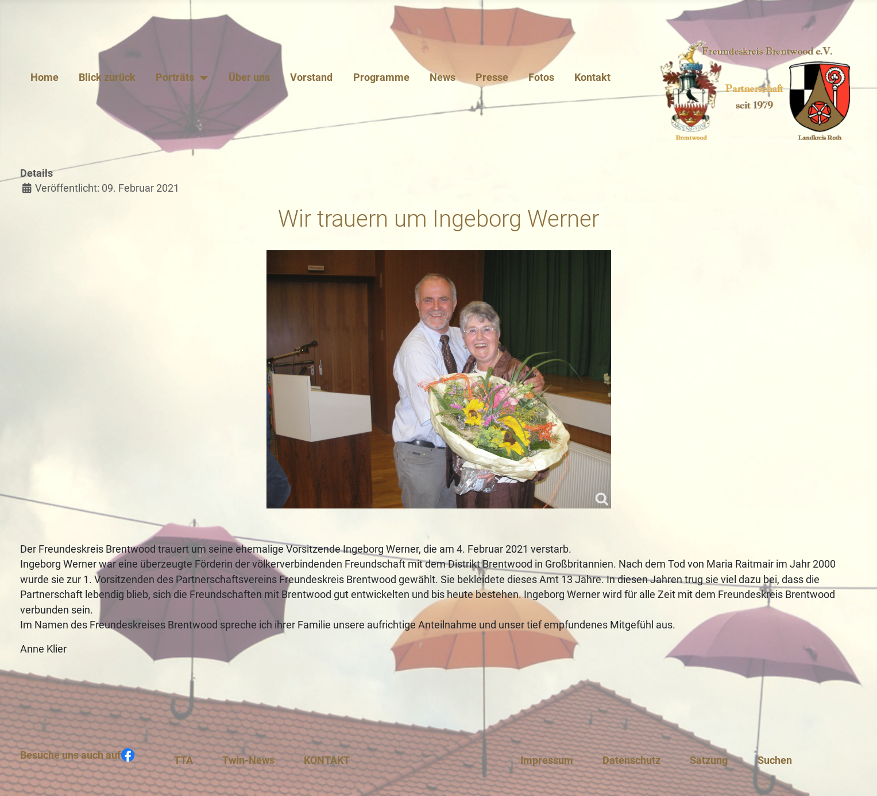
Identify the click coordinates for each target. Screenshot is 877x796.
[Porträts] (201, 77)
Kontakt (592, 77)
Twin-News (248, 760)
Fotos (541, 77)
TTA (183, 760)
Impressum (546, 760)
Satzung (709, 760)
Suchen (775, 760)
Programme (381, 77)
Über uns (249, 77)
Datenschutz (631, 760)
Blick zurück (107, 77)
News (442, 77)
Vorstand (311, 77)
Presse (492, 77)
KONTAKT (327, 760)
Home (44, 77)
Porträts (175, 77)
